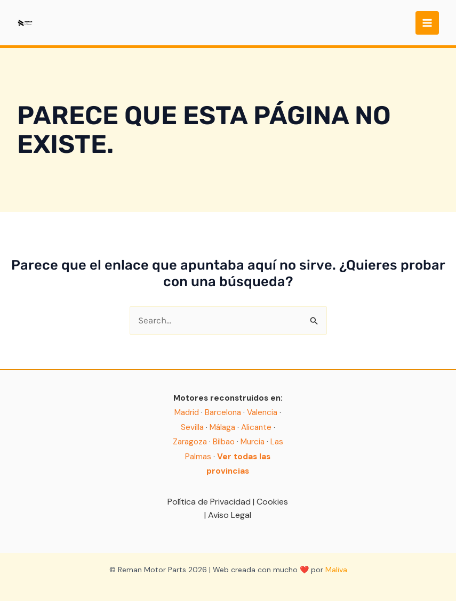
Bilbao (224, 441)
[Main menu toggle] (427, 23)
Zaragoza (190, 441)
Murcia (253, 441)
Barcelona (223, 412)
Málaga (222, 427)
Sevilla (192, 427)
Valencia (262, 412)
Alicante (256, 427)
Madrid (186, 412)
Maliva (336, 569)
